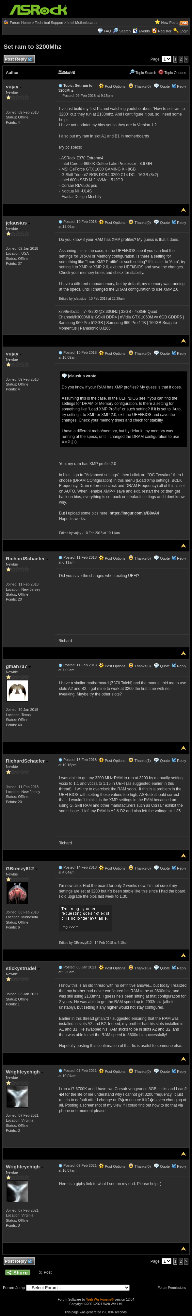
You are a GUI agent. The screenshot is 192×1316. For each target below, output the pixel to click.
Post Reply (18, 59)
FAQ (107, 31)
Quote (165, 86)
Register (164, 31)
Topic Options (172, 73)
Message (66, 71)
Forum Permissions (173, 1287)
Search (125, 31)
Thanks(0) (139, 86)
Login (184, 31)
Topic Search (142, 73)
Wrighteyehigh (24, 1071)
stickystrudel (23, 968)
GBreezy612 (22, 868)
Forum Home (20, 23)
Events (141, 31)
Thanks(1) (139, 761)
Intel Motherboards (82, 23)
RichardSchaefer (27, 558)
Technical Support (49, 23)
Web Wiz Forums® (100, 1299)
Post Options (112, 86)
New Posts (169, 23)
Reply (181, 86)
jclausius (18, 222)
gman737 (18, 666)
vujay (14, 86)
